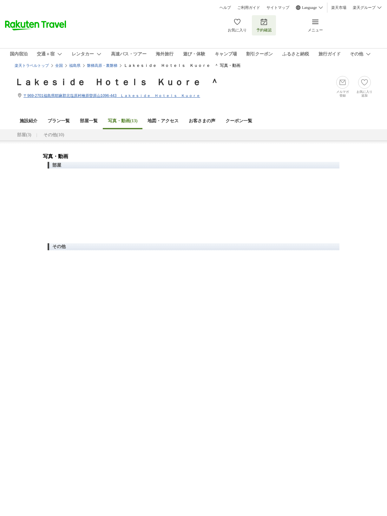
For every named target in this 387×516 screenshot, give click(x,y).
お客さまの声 (202, 120)
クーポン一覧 (239, 120)
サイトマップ (277, 7)
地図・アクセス (163, 120)
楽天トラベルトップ (32, 65)
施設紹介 (28, 120)
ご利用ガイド (248, 7)
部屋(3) (24, 134)
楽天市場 (338, 7)
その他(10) (53, 134)
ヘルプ (225, 7)
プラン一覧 (59, 120)
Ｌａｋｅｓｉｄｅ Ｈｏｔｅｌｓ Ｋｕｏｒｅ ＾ (117, 82)
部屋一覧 (89, 120)
